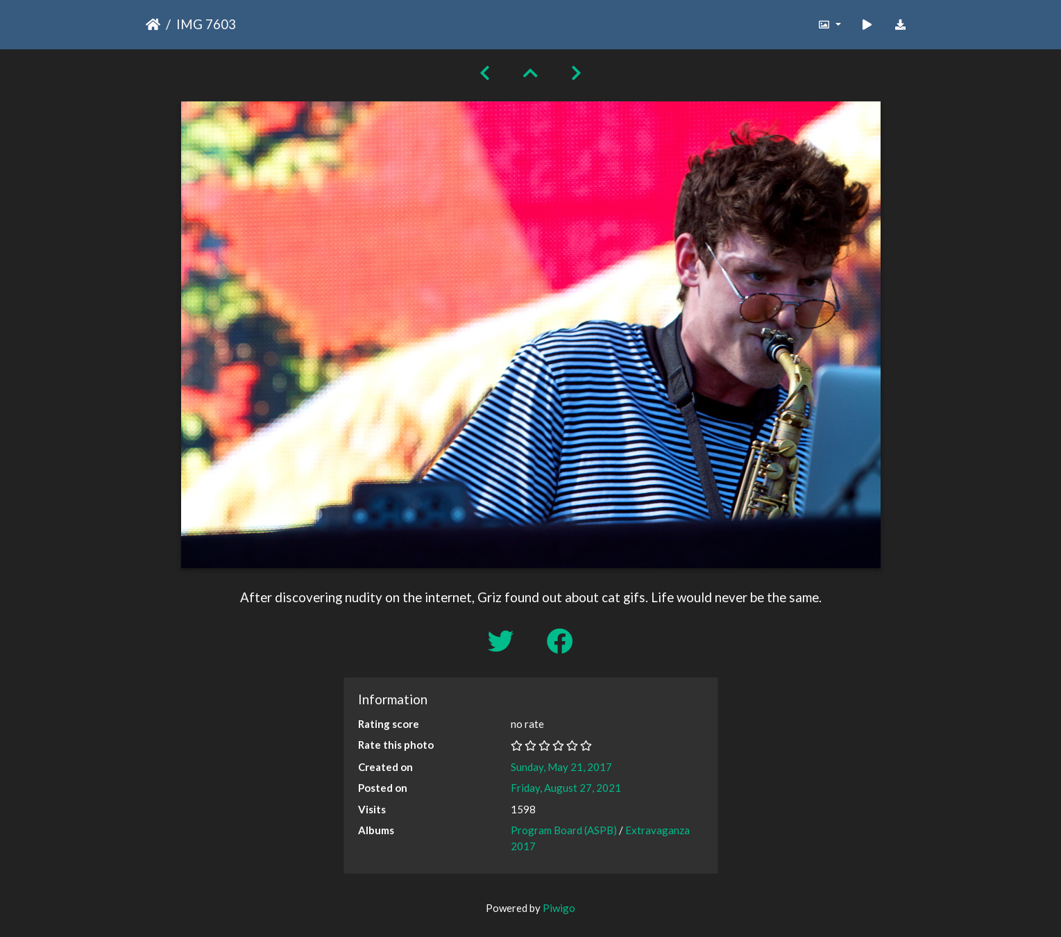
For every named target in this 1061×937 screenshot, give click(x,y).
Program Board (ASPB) (564, 830)
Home (153, 24)
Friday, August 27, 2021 (566, 787)
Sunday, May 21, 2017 (561, 767)
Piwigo (559, 908)
